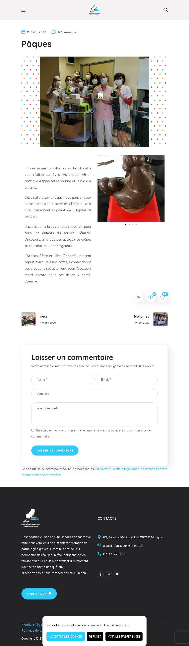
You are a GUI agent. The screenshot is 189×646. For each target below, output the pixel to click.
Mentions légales (33, 624)
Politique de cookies (35, 630)
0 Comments (67, 32)
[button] (166, 10)
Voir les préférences (124, 636)
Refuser (95, 636)
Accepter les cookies (66, 636)
